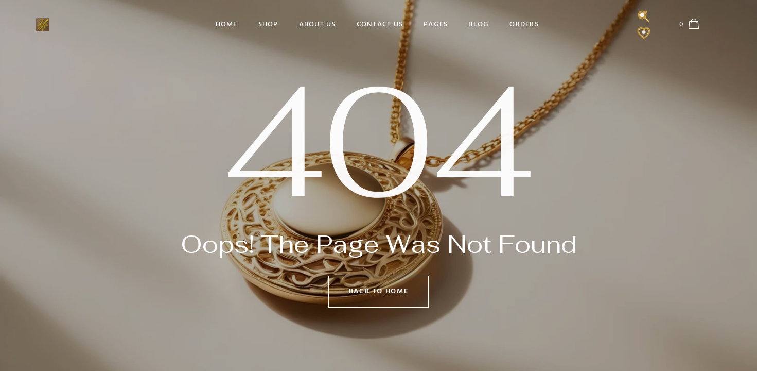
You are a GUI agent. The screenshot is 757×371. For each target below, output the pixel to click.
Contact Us (380, 24)
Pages (436, 24)
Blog (478, 24)
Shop (268, 24)
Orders (524, 24)
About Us (317, 24)
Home (227, 24)
